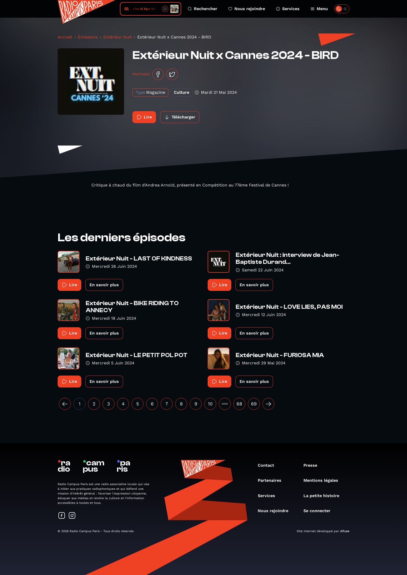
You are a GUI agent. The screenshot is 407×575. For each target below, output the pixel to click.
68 (239, 403)
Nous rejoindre (246, 8)
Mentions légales (323, 480)
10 (210, 403)
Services (288, 8)
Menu (319, 8)
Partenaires (272, 480)
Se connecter (319, 510)
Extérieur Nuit (117, 37)
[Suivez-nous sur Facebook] (62, 515)
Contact (268, 465)
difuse (344, 531)
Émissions (88, 37)
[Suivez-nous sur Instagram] (72, 515)
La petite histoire (323, 495)
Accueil (65, 37)
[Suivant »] (268, 404)
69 (254, 403)
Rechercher (202, 8)
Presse (312, 465)
